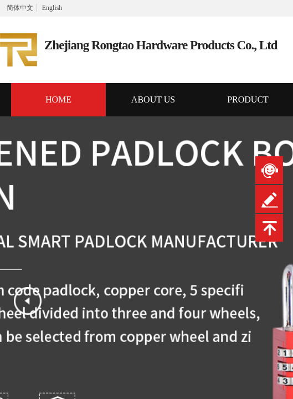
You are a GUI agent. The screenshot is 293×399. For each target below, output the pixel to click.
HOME (58, 99)
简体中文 (20, 8)
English (52, 8)
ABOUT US (153, 99)
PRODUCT (248, 99)
